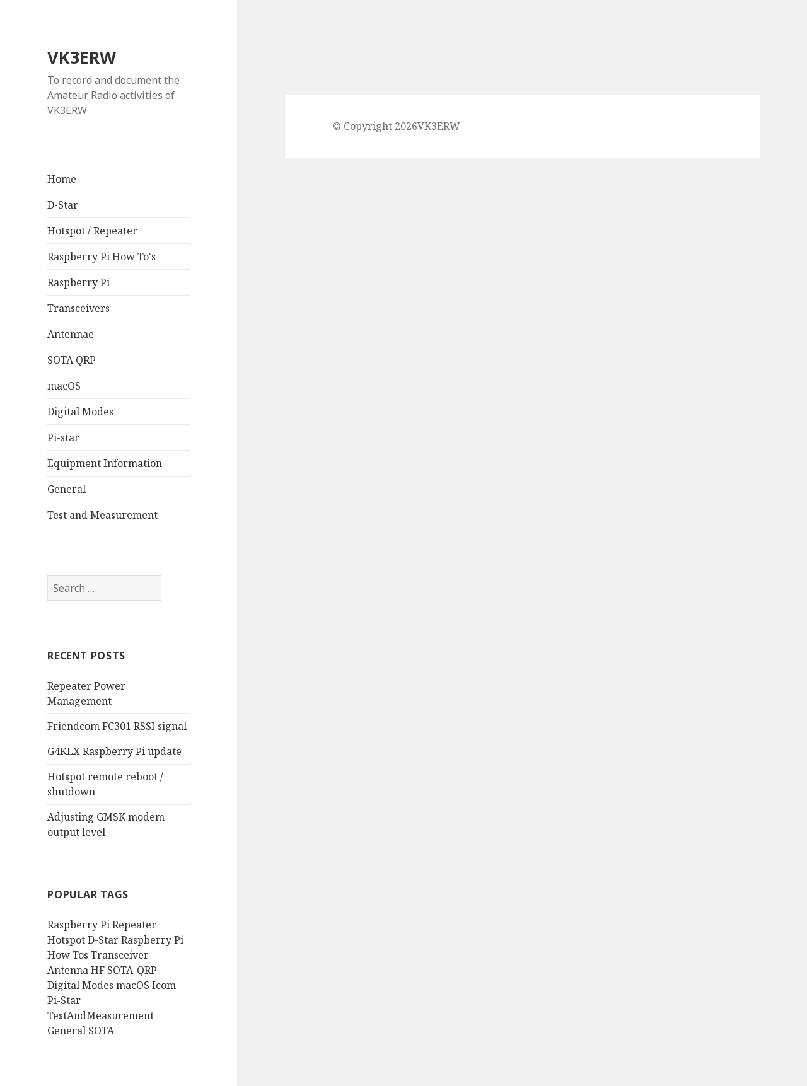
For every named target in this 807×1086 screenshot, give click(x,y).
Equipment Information (104, 463)
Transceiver (120, 955)
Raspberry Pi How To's (101, 256)
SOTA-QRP (132, 970)
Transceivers (78, 308)
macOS (64, 386)
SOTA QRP (71, 360)
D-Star (62, 205)
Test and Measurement (102, 515)
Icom (164, 985)
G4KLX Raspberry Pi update (114, 751)
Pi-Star (64, 1000)
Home (61, 179)
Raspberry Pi (78, 282)
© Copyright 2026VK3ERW (396, 126)
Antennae (70, 334)
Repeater (134, 925)
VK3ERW (81, 57)
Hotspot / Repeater (92, 231)
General (66, 489)
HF (98, 970)
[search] (104, 588)
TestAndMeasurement (100, 1015)
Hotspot (66, 940)
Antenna (67, 970)
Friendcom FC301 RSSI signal (117, 726)
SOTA (101, 1030)
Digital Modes (80, 412)
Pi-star (63, 437)
